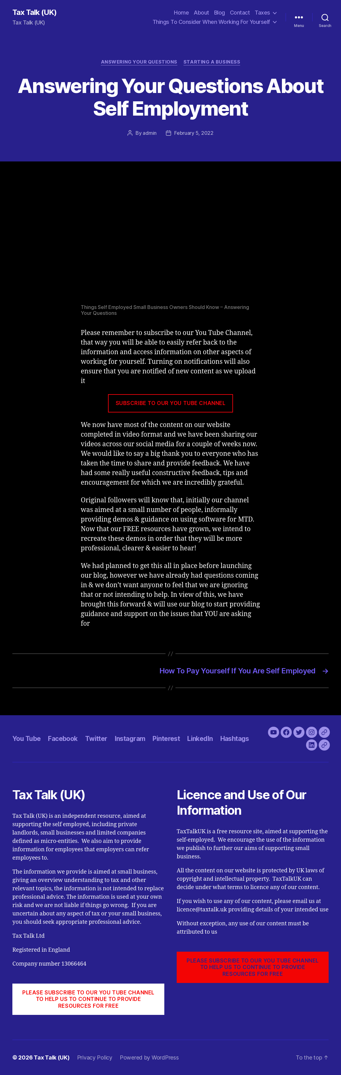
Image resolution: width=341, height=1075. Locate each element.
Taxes (262, 12)
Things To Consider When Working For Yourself (211, 22)
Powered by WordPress (149, 1057)
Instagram (130, 738)
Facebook (62, 738)
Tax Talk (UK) (34, 12)
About (201, 12)
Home (181, 12)
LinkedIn (200, 738)
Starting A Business (211, 62)
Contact (240, 12)
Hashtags (234, 738)
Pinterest (166, 738)
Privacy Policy (94, 1057)
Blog (219, 12)
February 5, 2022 (194, 133)
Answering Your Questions (139, 62)
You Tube (26, 738)
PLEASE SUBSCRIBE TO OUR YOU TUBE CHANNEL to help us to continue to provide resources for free (88, 999)
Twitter (96, 738)
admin (150, 133)
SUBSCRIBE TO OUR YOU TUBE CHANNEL (171, 403)
